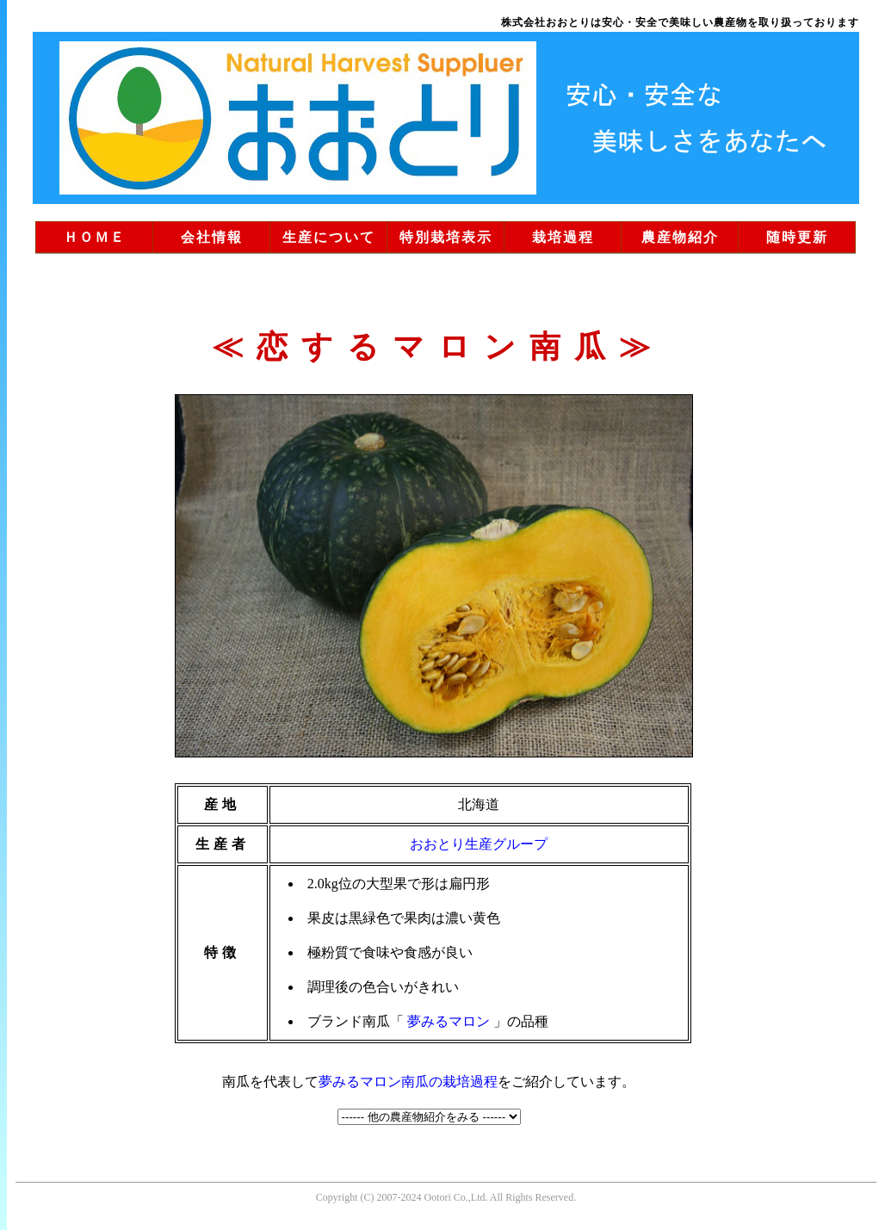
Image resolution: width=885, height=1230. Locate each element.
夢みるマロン (448, 1021)
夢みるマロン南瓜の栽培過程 (408, 1081)
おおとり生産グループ (479, 844)
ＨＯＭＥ (95, 237)
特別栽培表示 (445, 237)
